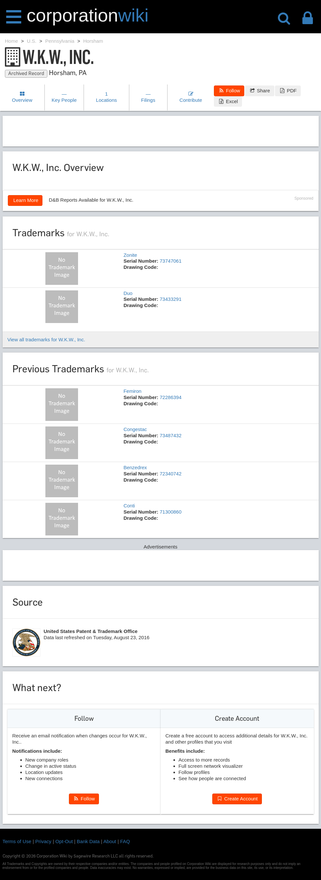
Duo (128, 293)
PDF (288, 90)
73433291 (171, 299)
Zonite (130, 255)
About (110, 841)
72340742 (171, 473)
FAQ (125, 841)
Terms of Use (17, 841)
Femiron (132, 391)
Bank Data (88, 841)
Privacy (43, 841)
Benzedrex (135, 467)
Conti (129, 505)
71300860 (171, 512)
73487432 (171, 435)
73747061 (171, 261)
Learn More (25, 200)
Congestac (135, 429)
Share (259, 90)
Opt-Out (64, 841)
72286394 (171, 397)
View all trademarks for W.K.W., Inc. (46, 339)
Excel (228, 101)
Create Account (237, 798)
